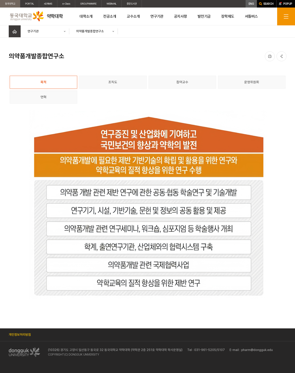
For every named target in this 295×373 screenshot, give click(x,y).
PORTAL (29, 3)
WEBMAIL (111, 3)
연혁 (43, 97)
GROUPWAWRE (88, 3)
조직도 (112, 82)
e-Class (66, 3)
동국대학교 (10, 3)
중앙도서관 (132, 3)
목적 (43, 82)
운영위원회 (251, 82)
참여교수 (182, 82)
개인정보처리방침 (20, 335)
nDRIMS (48, 3)
